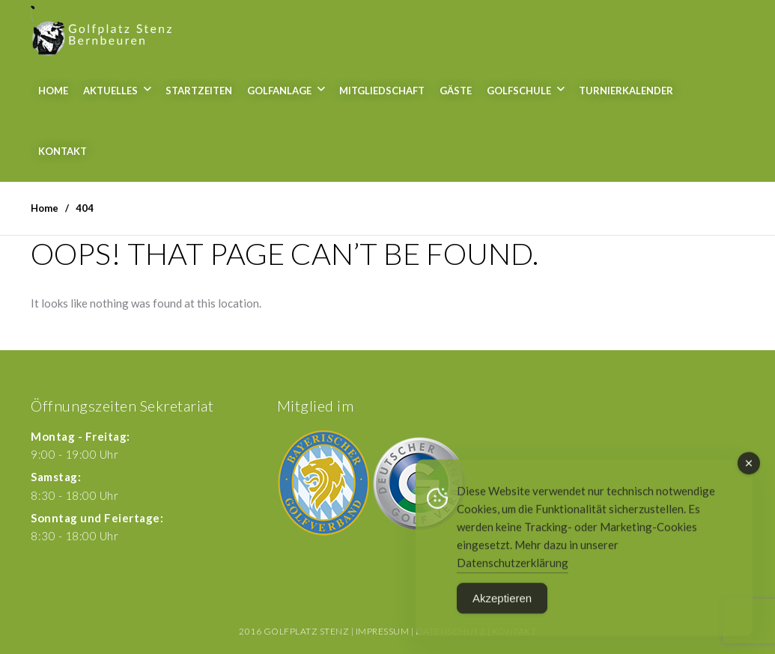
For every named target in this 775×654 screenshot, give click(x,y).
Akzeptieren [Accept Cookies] (502, 604)
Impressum (383, 631)
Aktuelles (110, 91)
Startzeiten (198, 91)
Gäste (456, 91)
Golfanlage (279, 91)
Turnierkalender (626, 91)
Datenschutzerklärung (512, 568)
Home (53, 91)
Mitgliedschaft (382, 91)
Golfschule (519, 91)
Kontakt (62, 151)
